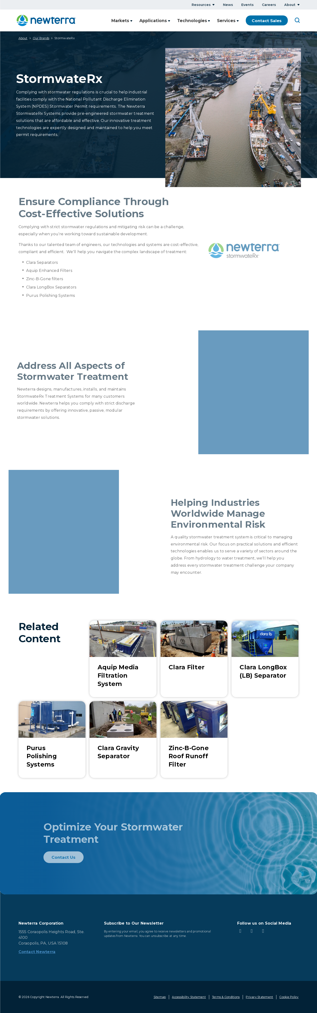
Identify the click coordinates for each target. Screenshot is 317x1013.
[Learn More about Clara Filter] (194, 659)
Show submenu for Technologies (209, 20)
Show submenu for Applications (170, 20)
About (23, 38)
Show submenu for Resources (213, 4)
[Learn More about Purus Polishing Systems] (52, 739)
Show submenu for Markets (132, 20)
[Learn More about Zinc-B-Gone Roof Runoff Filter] (194, 739)
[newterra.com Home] (46, 20)
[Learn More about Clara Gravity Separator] (123, 739)
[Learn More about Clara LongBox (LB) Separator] (265, 659)
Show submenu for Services (237, 20)
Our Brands (41, 38)
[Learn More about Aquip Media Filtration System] (123, 659)
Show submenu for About (298, 4)
